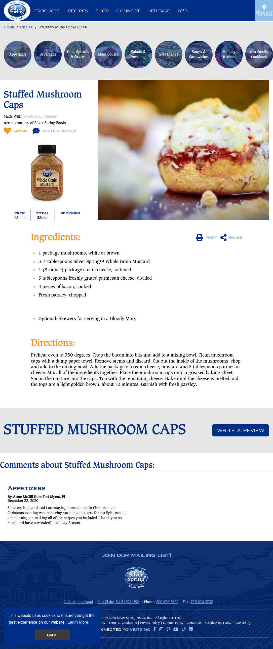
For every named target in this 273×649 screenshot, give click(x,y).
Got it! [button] (52, 635)
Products (47, 11)
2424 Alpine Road (78, 602)
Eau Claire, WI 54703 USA (118, 602)
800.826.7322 (167, 602)
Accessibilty (243, 623)
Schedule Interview (218, 623)
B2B (183, 11)
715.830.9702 (202, 602)
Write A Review (54, 131)
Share (231, 237)
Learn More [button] (78, 622)
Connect (128, 11)
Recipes (78, 11)
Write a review (240, 430)
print (206, 237)
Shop (102, 11)
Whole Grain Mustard (40, 117)
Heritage (158, 11)
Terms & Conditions (123, 623)
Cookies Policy (173, 623)
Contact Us (194, 623)
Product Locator (264, 10)
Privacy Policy (150, 623)
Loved (15, 131)
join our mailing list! (137, 556)
